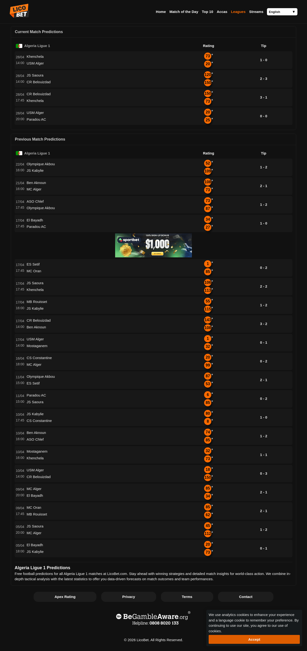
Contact (246, 597)
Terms (187, 597)
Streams (256, 12)
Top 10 (207, 12)
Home (161, 12)
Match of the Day (183, 12)
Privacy (128, 597)
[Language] (282, 11)
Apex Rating (65, 597)
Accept (254, 639)
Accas (222, 12)
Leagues (238, 12)
